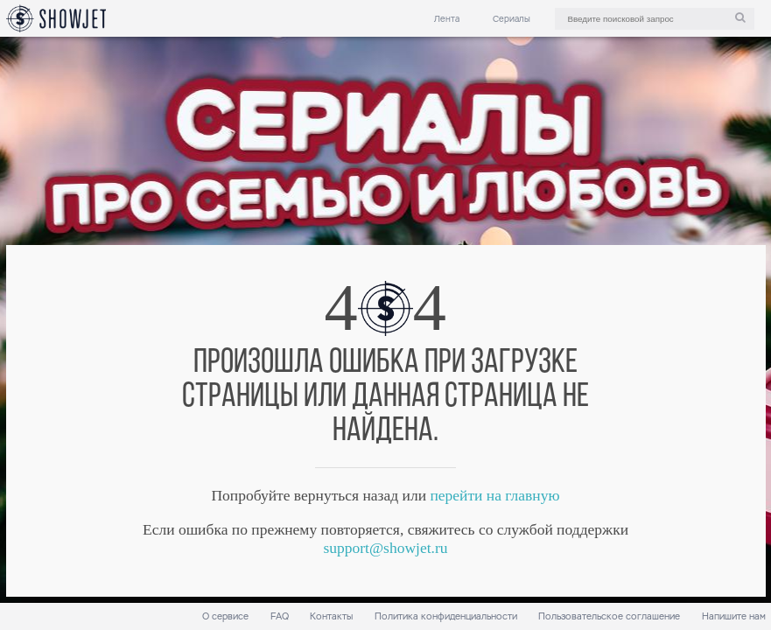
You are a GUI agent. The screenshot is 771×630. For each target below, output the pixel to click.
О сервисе (225, 616)
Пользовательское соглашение (609, 616)
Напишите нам (734, 616)
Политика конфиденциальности (446, 616)
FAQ (279, 616)
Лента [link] (446, 18)
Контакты (331, 616)
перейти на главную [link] (494, 495)
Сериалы (511, 18)
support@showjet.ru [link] (385, 547)
